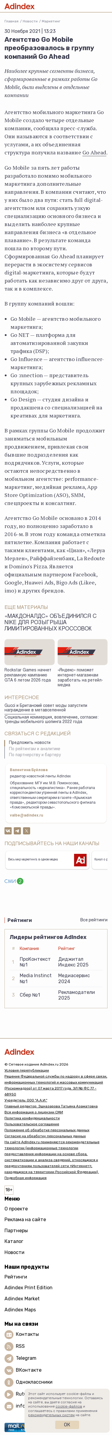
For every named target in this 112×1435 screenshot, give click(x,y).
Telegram (26, 1358)
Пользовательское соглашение (31, 1124)
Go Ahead (94, 152)
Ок (67, 1425)
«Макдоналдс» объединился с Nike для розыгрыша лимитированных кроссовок (50, 623)
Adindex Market (22, 1299)
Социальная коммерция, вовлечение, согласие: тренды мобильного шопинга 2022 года (51, 720)
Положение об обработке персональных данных (46, 1130)
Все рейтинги (94, 920)
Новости (30, 21)
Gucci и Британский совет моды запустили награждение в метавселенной (45, 708)
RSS (20, 1346)
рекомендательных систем (51, 1415)
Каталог (13, 1241)
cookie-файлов (69, 1406)
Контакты (27, 1334)
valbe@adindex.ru (26, 815)
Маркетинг (51, 21)
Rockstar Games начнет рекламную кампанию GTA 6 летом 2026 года (27, 675)
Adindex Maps (20, 1310)
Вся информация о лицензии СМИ (33, 1112)
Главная (11, 21)
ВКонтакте (29, 1370)
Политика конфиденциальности (32, 1118)
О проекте (16, 1209)
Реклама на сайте (25, 1219)
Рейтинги (15, 1277)
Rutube (24, 1394)
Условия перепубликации (26, 1070)
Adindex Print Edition (28, 1287)
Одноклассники (34, 1382)
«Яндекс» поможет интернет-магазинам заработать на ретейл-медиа (80, 677)
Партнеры (16, 1230)
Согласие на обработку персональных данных (45, 1136)
